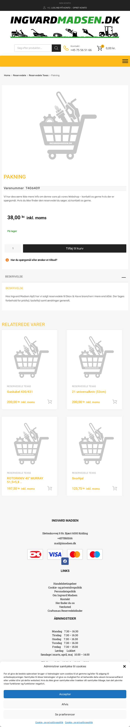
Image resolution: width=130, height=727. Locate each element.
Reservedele (19, 75)
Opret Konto (80, 7)
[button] (124, 666)
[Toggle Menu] (125, 61)
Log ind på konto (61, 7)
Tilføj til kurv (74, 248)
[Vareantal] (13, 248)
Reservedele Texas (38, 75)
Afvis (65, 704)
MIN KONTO (65, 3)
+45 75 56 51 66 (80, 50)
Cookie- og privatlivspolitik (49, 722)
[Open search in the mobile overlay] (37, 48)
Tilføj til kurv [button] (50, 401)
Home (7, 75)
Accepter (65, 694)
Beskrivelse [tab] (14, 276)
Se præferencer (65, 714)
